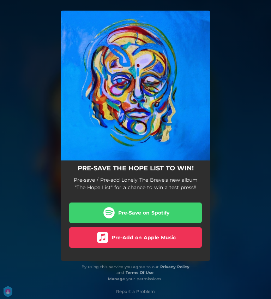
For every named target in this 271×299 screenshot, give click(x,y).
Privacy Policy (174, 266)
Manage (116, 278)
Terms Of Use (139, 272)
